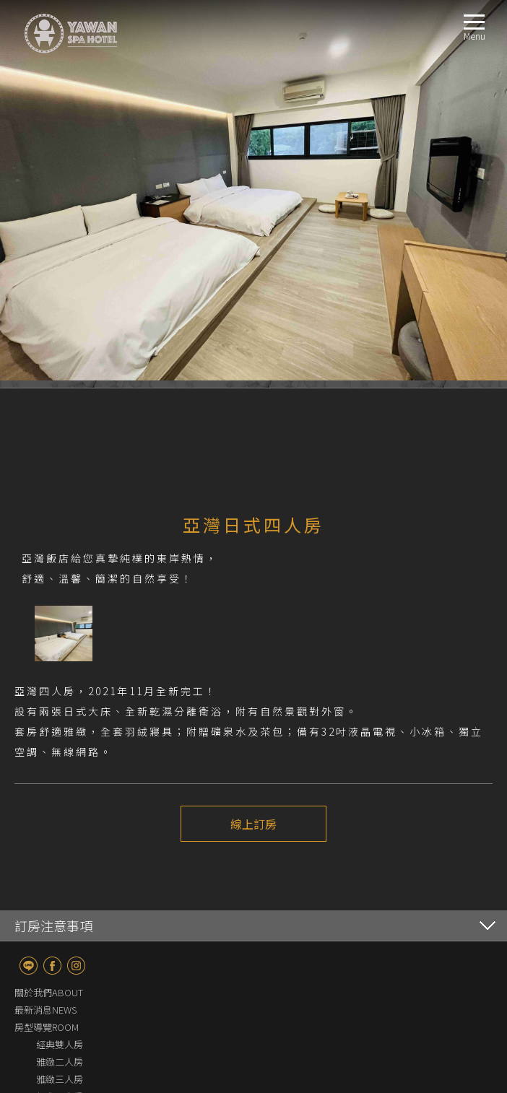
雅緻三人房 (59, 1080)
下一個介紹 (293, 877)
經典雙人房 (59, 1046)
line (28, 967)
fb (52, 967)
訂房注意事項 (53, 927)
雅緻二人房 (59, 1063)
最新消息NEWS (45, 1011)
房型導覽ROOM (46, 1028)
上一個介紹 (214, 877)
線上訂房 (253, 824)
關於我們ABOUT (48, 994)
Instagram (76, 967)
